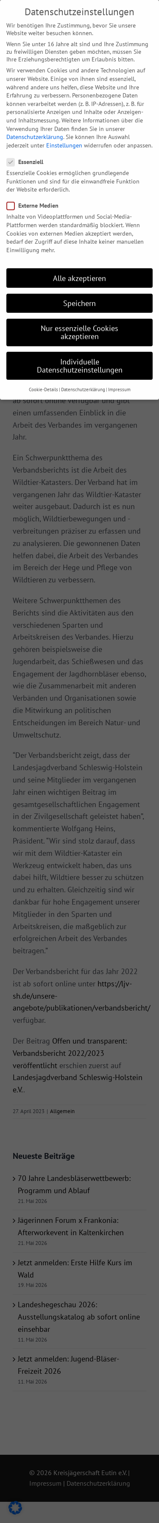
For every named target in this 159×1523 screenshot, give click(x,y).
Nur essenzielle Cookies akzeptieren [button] (79, 316)
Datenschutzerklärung (34, 121)
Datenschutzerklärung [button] (83, 374)
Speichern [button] (79, 287)
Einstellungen (64, 129)
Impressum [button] (119, 374)
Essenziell (28, 146)
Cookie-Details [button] (43, 374)
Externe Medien (36, 190)
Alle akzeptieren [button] (79, 262)
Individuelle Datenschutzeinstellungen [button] (80, 350)
